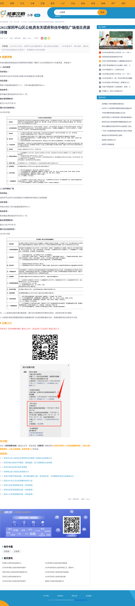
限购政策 (58, 16)
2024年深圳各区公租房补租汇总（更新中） (60, 567)
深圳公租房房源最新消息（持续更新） (19, 485)
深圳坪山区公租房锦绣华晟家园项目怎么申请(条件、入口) (117, 122)
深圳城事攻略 (4, 22)
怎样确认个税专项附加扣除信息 (113, 104)
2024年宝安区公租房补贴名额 (55, 576)
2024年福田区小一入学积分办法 (113, 69)
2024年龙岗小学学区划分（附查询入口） (116, 82)
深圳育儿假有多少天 (109, 140)
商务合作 (75, 596)
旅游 (83, 3)
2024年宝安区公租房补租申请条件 (14, 581)
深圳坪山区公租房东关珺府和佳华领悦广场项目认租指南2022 (28, 458)
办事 (32, 3)
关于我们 (46, 596)
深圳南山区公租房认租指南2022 (16, 472)
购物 (103, 3)
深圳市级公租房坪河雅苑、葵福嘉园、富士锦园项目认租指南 (28, 463)
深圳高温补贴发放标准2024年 (112, 57)
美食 (93, 3)
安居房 (6, 551)
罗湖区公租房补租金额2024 (11, 563)
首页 (2, 3)
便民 (124, 3)
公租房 (16, 551)
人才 (63, 3)
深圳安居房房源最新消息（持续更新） (19, 490)
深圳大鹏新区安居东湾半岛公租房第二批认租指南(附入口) (117, 127)
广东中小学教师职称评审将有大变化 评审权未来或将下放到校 (117, 131)
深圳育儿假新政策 (108, 144)
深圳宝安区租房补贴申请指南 (15, 467)
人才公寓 (23, 22)
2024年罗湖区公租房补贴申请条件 (14, 567)
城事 (12, 3)
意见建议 (89, 596)
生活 (22, 3)
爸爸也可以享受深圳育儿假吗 (112, 135)
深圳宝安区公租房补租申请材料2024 (14, 572)
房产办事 (16, 22)
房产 (113, 3)
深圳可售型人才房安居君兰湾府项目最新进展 (117, 118)
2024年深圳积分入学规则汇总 (110, 47)
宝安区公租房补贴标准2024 (11, 576)
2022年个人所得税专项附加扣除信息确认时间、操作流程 (117, 109)
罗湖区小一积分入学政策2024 (112, 91)
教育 (53, 3)
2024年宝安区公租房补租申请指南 (57, 572)
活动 (73, 3)
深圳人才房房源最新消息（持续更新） (19, 494)
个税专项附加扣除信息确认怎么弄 (113, 113)
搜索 (102, 12)
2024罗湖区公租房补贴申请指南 (56, 563)
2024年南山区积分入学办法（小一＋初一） (117, 74)
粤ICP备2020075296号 (80, 600)
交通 (42, 3)
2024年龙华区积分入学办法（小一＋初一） (117, 52)
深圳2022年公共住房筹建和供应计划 (18, 481)
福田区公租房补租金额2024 (54, 581)
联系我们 (60, 596)
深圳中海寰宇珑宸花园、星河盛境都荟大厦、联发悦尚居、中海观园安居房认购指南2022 (39, 476)
